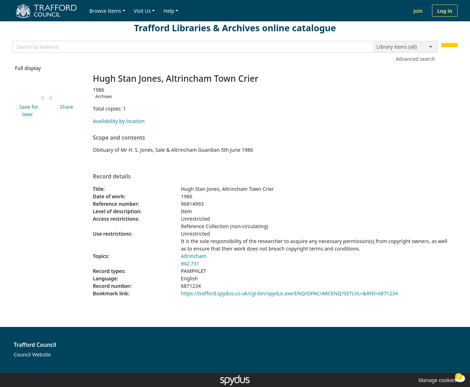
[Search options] (405, 47)
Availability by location (119, 121)
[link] (42, 98)
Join (418, 10)
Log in (444, 10)
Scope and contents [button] (119, 138)
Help (168, 10)
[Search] (449, 45)
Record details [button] (111, 176)
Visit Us (142, 10)
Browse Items (105, 10)
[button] (27, 110)
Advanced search (415, 58)
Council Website (32, 354)
